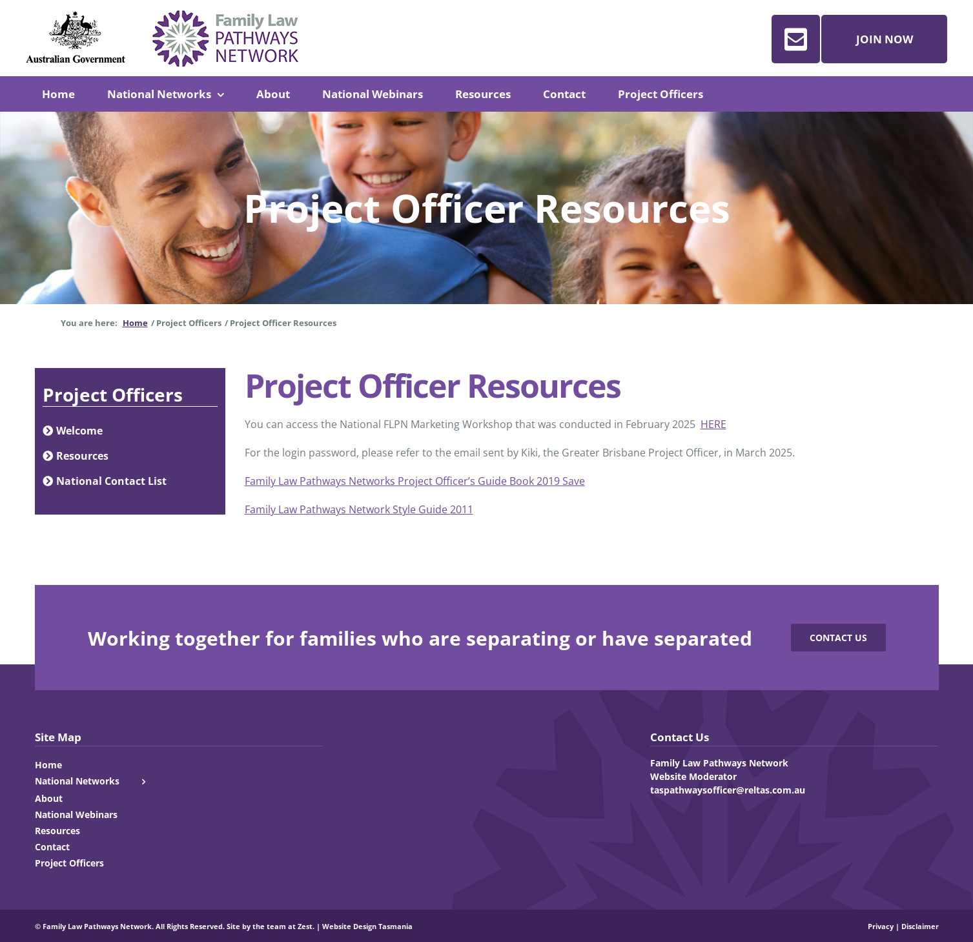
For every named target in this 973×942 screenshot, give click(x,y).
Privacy (881, 926)
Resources (75, 456)
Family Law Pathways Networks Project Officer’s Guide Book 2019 (402, 481)
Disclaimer (920, 926)
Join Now (884, 39)
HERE (713, 424)
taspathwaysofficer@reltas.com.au (727, 790)
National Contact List (105, 481)
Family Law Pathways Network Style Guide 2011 (359, 509)
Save (572, 481)
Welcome (73, 431)
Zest (305, 926)
